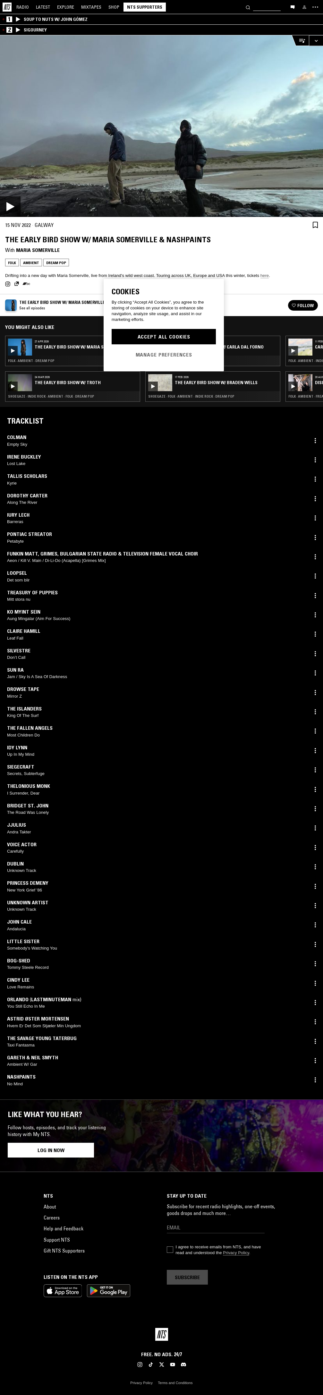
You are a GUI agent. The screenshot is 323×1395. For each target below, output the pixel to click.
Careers (52, 1217)
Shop (113, 7)
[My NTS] (304, 7)
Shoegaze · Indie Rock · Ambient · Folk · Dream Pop (51, 396)
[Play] (161, 126)
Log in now (51, 1150)
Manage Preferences (164, 354)
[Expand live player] (316, 40)
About (50, 1206)
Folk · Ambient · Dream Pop (31, 360)
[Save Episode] (315, 225)
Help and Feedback (63, 1228)
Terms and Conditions (175, 1383)
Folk (12, 262)
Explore (65, 7)
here (264, 275)
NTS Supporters (144, 7)
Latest (43, 7)
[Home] (7, 7)
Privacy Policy (236, 1252)
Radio (22, 7)
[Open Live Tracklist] (300, 40)
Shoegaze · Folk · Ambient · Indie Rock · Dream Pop (191, 396)
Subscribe (187, 1277)
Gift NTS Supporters (64, 1250)
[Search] (248, 7)
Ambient (31, 262)
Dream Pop (56, 262)
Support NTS (57, 1239)
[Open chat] (292, 7)
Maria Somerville (38, 250)
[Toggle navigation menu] (315, 7)
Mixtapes (91, 7)
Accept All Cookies (164, 336)
